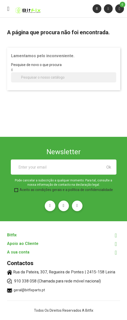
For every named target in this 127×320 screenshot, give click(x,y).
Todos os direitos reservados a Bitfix (63, 310)
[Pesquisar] (63, 77)
